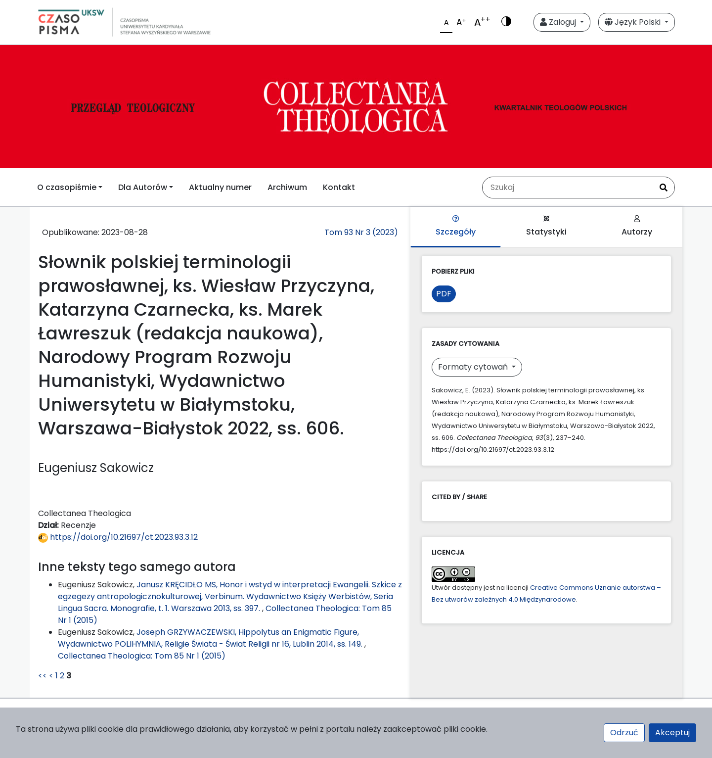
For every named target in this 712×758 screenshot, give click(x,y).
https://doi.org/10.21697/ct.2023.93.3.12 (118, 537)
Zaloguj (559, 22)
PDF (443, 293)
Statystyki (546, 226)
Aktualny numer (220, 187)
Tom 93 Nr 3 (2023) (361, 232)
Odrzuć (624, 732)
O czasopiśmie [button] (66, 187)
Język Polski (634, 22)
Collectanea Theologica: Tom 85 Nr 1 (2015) (141, 656)
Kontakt (339, 187)
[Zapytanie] (568, 187)
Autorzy (637, 226)
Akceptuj (672, 732)
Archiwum (287, 187)
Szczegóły (456, 226)
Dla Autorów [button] (142, 187)
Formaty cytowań (474, 367)
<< (42, 675)
